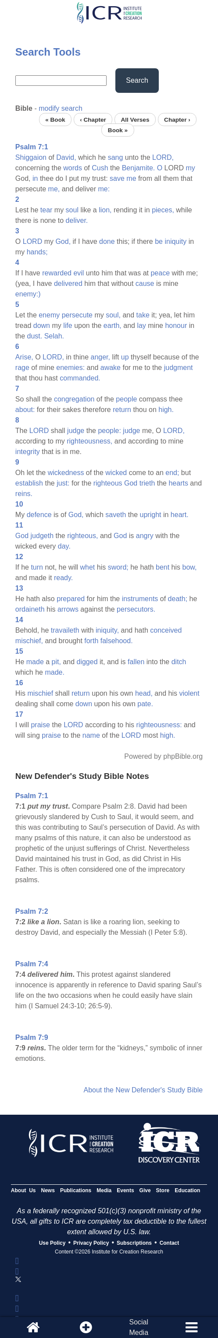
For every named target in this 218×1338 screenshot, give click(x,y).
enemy (49, 315)
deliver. (77, 220)
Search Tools (48, 52)
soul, (113, 315)
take (143, 315)
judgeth (42, 535)
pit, (56, 661)
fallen (136, 661)
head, (144, 693)
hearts (178, 483)
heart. (180, 514)
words (72, 168)
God (130, 483)
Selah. (54, 336)
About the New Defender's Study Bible (143, 1090)
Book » (118, 130)
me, (54, 189)
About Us (23, 1190)
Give (145, 1190)
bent (162, 567)
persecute (77, 315)
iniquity (175, 241)
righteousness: (159, 725)
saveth (115, 514)
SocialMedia (138, 1327)
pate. (145, 704)
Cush (100, 168)
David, (66, 157)
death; (177, 598)
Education (187, 1190)
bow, (189, 567)
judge (75, 430)
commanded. (80, 378)
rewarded (56, 273)
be (159, 241)
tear (46, 210)
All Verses (135, 119)
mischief (40, 693)
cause (145, 283)
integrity (27, 451)
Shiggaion (30, 157)
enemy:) (28, 294)
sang (115, 157)
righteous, (82, 535)
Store (163, 1190)
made (35, 661)
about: (25, 409)
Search (137, 80)
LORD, (163, 157)
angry (145, 535)
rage (22, 367)
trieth (147, 483)
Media (103, 1190)
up (125, 357)
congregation (74, 399)
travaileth (65, 630)
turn (37, 567)
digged (87, 661)
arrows (68, 609)
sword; (118, 567)
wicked (116, 472)
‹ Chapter (93, 119)
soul (72, 210)
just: (63, 483)
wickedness (66, 472)
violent (189, 693)
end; (172, 472)
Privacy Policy (91, 1243)
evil (78, 273)
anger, (100, 357)
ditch (179, 661)
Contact (169, 1243)
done (107, 241)
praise (40, 725)
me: (104, 189)
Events (125, 1190)
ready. (63, 577)
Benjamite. (138, 168)
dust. (35, 336)
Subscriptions (134, 1243)
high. (166, 409)
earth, (113, 325)
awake (110, 367)
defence (39, 514)
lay (141, 325)
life (67, 325)
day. (64, 546)
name (91, 735)
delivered (68, 283)
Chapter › (177, 119)
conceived (166, 630)
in (35, 178)
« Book (55, 119)
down (41, 325)
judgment (178, 367)
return (122, 409)
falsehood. (116, 640)
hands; (37, 252)
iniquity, (107, 630)
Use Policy (52, 1243)
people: (109, 430)
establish (29, 483)
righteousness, (89, 441)
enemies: (70, 367)
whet (87, 567)
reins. (23, 493)
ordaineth (30, 609)
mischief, (29, 640)
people (126, 399)
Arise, (24, 357)
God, (63, 241)
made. (54, 672)
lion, (105, 210)
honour (176, 325)
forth (91, 640)
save (117, 178)
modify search (60, 108)
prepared (71, 598)
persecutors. (136, 609)
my (190, 168)
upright (150, 514)
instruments (140, 598)
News (48, 1190)
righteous (107, 483)
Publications (75, 1190)
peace (160, 273)
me (131, 178)
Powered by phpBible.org (163, 756)
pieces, (163, 210)
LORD (32, 241)
